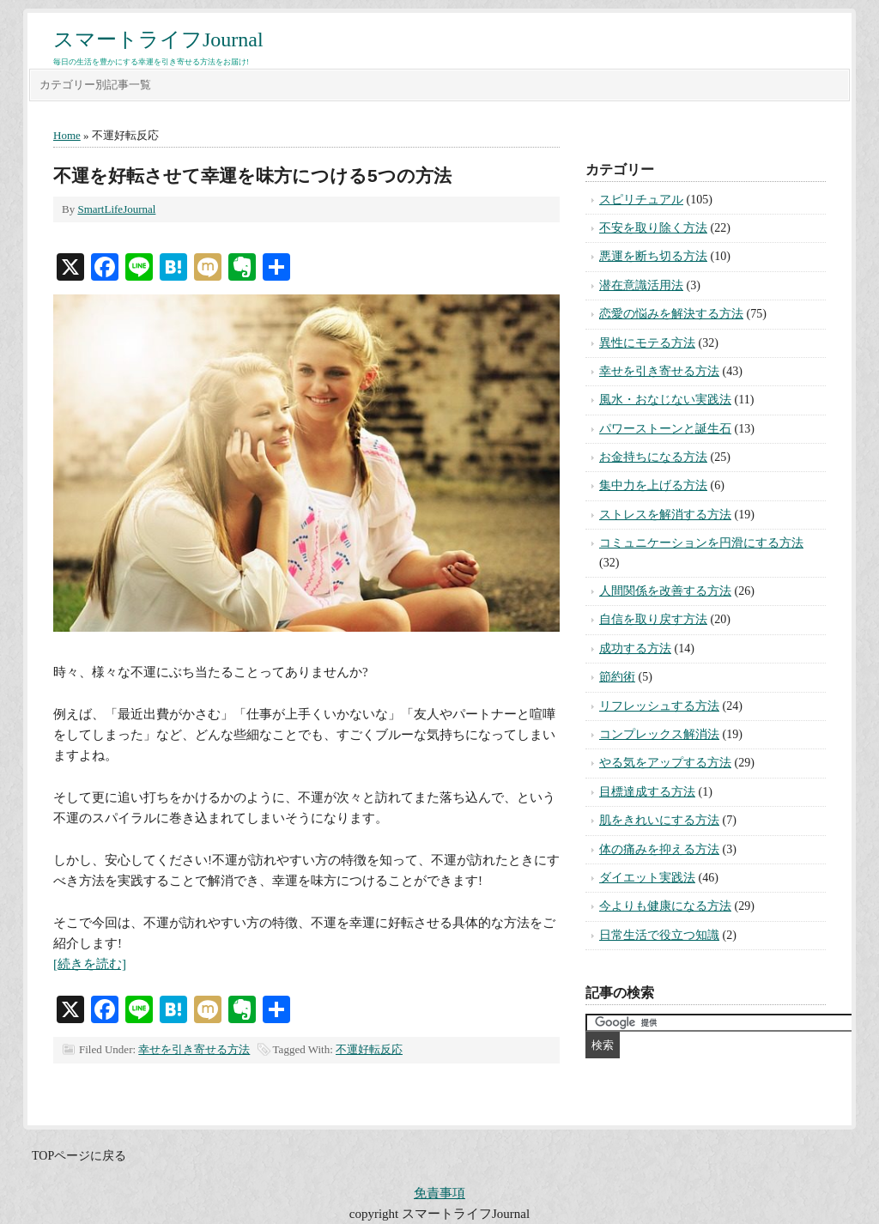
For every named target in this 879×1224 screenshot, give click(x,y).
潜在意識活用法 (641, 285)
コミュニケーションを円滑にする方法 (701, 542)
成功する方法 (635, 648)
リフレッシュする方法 (659, 706)
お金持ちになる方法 (653, 457)
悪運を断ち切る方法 (653, 256)
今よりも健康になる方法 (665, 906)
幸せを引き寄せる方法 (194, 1049)
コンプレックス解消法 (659, 734)
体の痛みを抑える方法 (659, 849)
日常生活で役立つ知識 (659, 935)
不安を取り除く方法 (653, 227)
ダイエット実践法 (647, 877)
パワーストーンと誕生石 (665, 428)
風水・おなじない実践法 (665, 399)
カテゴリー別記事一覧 (95, 84)
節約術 (617, 676)
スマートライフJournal (158, 39)
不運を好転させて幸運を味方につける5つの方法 (252, 175)
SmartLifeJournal (116, 209)
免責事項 (439, 1193)
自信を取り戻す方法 (653, 619)
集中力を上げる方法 (653, 485)
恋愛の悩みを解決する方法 (671, 313)
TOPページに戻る (79, 1155)
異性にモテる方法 (647, 342)
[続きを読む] (89, 964)
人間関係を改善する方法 (665, 591)
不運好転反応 (369, 1049)
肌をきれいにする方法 (659, 820)
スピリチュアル (641, 199)
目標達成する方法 (647, 791)
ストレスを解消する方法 (665, 514)
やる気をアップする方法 (665, 762)
